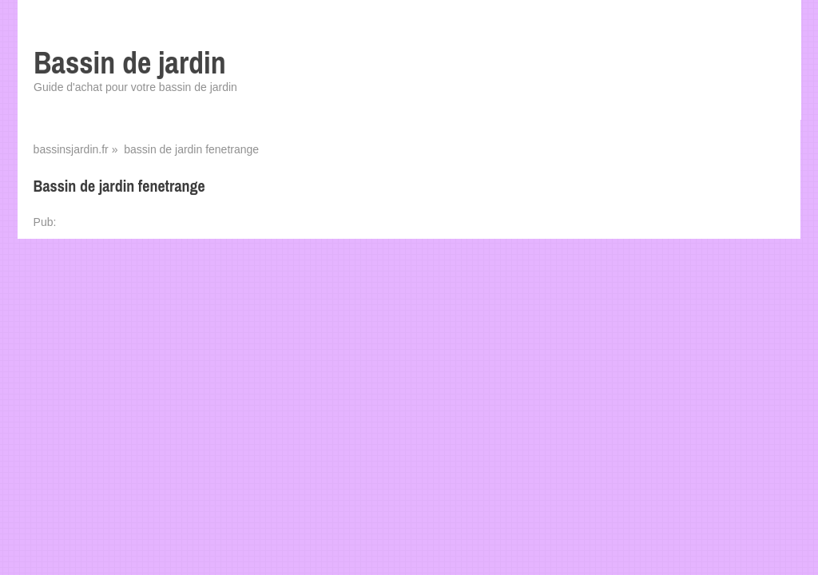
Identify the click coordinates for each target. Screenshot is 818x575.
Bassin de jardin (130, 62)
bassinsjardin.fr (71, 149)
